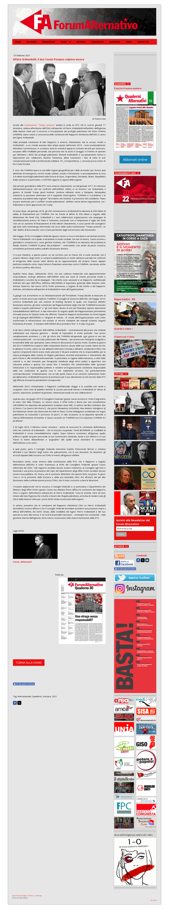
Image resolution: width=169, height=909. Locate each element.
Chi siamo (31, 42)
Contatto (143, 42)
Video (129, 42)
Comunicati (97, 42)
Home (18, 42)
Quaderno (114, 42)
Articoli (80, 42)
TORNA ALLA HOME (29, 662)
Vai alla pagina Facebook (23, 684)
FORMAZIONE (48, 42)
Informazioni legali (19, 896)
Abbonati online (135, 159)
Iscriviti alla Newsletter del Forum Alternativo (133, 522)
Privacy (31, 896)
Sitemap (38, 896)
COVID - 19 (66, 42)
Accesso (154, 900)
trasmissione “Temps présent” (39, 125)
